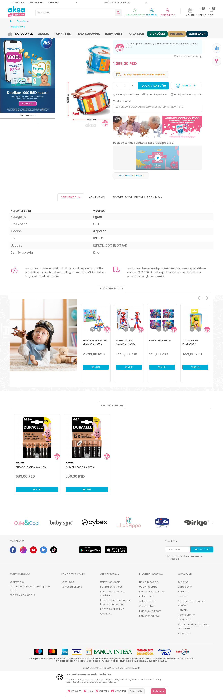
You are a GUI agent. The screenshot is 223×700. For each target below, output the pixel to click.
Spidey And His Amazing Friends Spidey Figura (125, 371)
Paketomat (146, 623)
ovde (43, 303)
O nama (183, 608)
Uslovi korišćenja (110, 608)
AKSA (12, 33)
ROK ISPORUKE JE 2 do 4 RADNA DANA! (111, 2)
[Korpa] (211, 12)
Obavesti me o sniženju (188, 83)
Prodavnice (185, 646)
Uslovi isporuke (148, 613)
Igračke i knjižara (38, 33)
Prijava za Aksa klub (112, 635)
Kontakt (182, 636)
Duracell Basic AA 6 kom (80, 494)
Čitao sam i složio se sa (185, 584)
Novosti (182, 623)
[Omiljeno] (201, 11)
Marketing (120, 691)
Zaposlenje (185, 613)
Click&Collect (147, 633)
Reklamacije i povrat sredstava (112, 620)
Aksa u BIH (184, 660)
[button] (78, 12)
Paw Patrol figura (160, 367)
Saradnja (183, 618)
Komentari (97, 224)
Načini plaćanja (148, 608)
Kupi (96, 394)
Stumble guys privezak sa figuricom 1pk (190, 371)
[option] (111, 2)
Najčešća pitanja (71, 613)
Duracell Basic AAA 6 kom (31, 494)
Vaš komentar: (122, 128)
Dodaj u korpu (151, 112)
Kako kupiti (68, 608)
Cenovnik (106, 640)
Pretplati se (186, 111)
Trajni (90, 691)
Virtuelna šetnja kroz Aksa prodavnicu (193, 653)
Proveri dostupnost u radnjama (137, 224)
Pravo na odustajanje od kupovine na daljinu (115, 629)
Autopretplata (147, 628)
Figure (89, 33)
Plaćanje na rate (149, 642)
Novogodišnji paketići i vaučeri (192, 630)
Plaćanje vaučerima (151, 618)
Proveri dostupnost (131, 202)
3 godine (99, 258)
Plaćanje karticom (150, 637)
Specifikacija (71, 224)
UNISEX (98, 265)
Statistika (104, 691)
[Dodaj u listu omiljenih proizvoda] (37, 482)
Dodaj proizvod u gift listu (186, 121)
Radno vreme (186, 641)
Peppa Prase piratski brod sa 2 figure (95, 369)
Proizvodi (22, 33)
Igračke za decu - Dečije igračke (66, 33)
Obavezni (76, 691)
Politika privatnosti (111, 613)
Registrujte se (168, 15)
